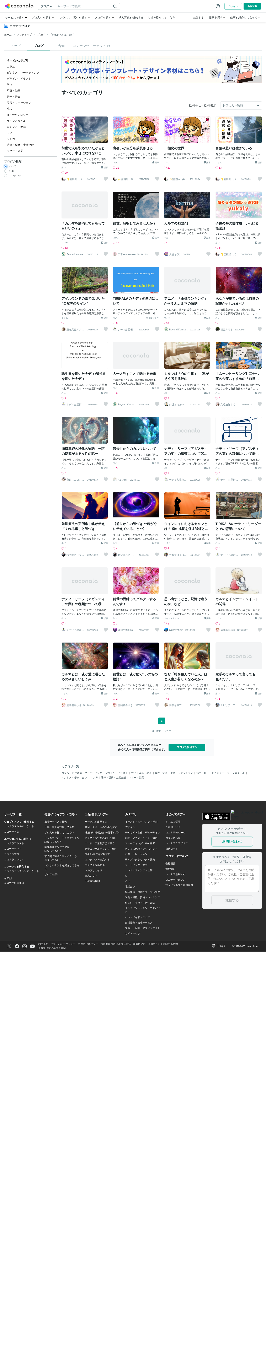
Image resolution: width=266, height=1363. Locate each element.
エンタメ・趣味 (71, 777)
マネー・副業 (136, 777)
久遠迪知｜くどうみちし (229, 404)
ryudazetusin (176, 630)
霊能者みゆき (227, 630)
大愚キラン (175, 254)
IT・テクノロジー (214, 773)
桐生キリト (226, 329)
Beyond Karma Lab (75, 254)
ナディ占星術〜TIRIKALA (127, 329)
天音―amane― (126, 254)
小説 (199, 773)
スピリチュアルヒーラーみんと (229, 705)
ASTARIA (123, 479)
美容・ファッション (181, 773)
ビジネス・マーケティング (87, 773)
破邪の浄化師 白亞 (126, 630)
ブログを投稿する (187, 747)
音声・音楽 (161, 773)
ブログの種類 (13, 161)
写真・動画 (145, 773)
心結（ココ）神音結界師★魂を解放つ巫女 (75, 479)
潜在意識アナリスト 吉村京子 (75, 329)
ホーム (8, 34)
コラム (116, 163)
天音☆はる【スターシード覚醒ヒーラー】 (178, 555)
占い (64, 168)
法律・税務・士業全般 (114, 777)
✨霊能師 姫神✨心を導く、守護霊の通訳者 (75, 179)
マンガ (65, 243)
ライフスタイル (171, 618)
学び (166, 238)
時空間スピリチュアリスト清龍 (75, 555)
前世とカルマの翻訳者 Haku (178, 404)
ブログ (40, 34)
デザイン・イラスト (116, 773)
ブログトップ (24, 34)
